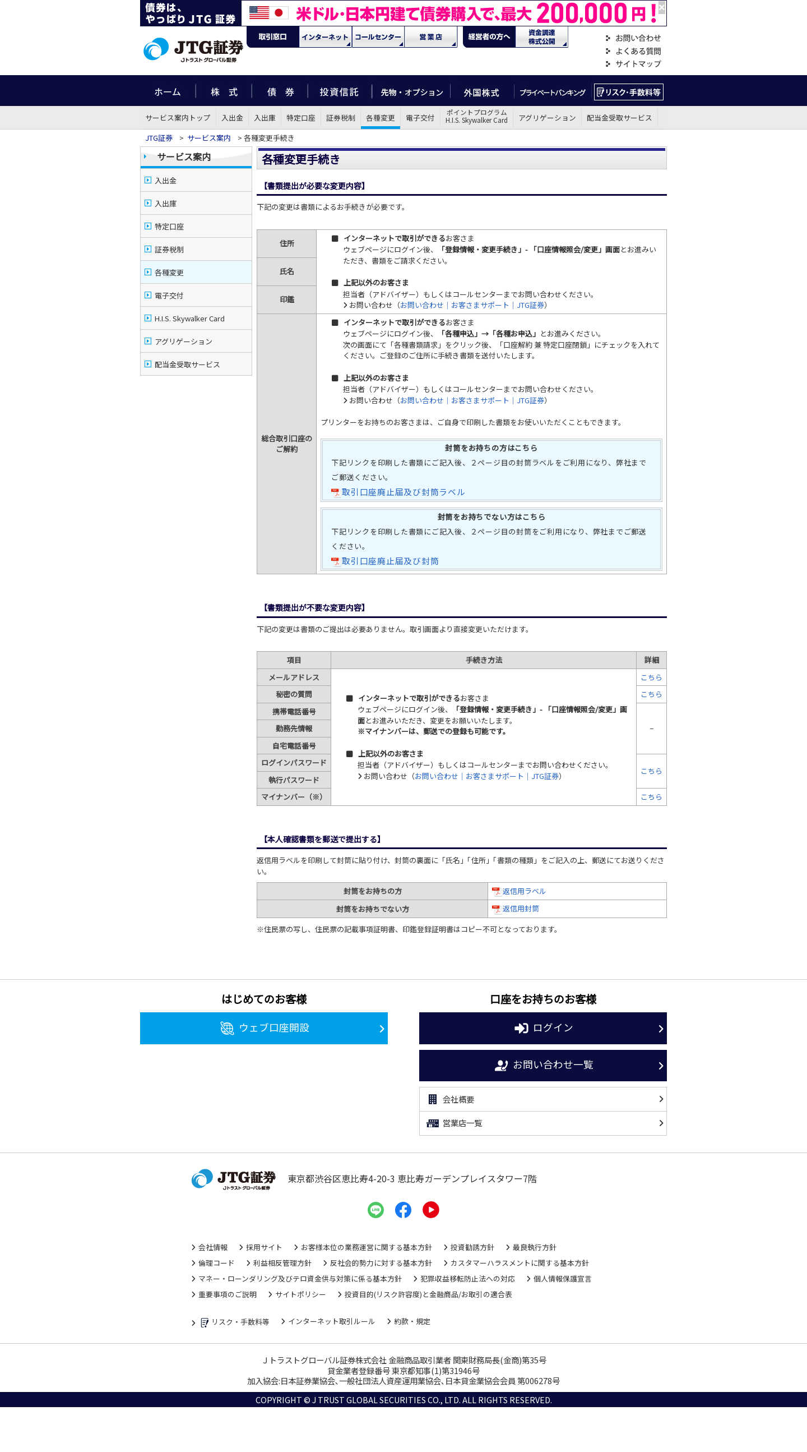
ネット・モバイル (325, 37)
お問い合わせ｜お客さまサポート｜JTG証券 (472, 304)
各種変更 (380, 117)
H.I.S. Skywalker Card (190, 318)
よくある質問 (633, 51)
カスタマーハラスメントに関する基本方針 (520, 1262)
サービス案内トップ (178, 117)
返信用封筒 (521, 908)
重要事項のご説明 (227, 1294)
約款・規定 (412, 1321)
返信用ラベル (524, 891)
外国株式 (482, 90)
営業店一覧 (453, 1123)
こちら (651, 677)
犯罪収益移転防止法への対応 (467, 1278)
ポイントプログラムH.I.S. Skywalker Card (477, 116)
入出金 (232, 117)
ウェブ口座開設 (264, 1029)
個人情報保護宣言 (563, 1278)
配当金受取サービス (619, 117)
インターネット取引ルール (331, 1321)
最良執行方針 (534, 1247)
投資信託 (340, 90)
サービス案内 (209, 137)
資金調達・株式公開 (542, 37)
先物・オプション (411, 90)
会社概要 (449, 1099)
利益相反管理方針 (282, 1262)
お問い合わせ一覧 (543, 1066)
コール (378, 37)
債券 (280, 90)
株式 (224, 90)
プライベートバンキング (552, 90)
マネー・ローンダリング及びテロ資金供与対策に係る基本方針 (300, 1278)
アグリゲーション (547, 117)
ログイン (543, 1029)
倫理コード (216, 1262)
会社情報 (213, 1247)
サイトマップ (633, 64)
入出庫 (265, 117)
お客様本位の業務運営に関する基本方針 (366, 1247)
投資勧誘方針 (472, 1247)
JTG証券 (159, 137)
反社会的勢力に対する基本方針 (381, 1262)
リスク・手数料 (629, 90)
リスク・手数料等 (234, 1322)
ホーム (168, 90)
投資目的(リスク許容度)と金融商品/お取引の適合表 (428, 1294)
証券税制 (340, 117)
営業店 (431, 37)
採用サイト (264, 1247)
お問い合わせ (633, 38)
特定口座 (301, 117)
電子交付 (420, 117)
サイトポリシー (300, 1294)
